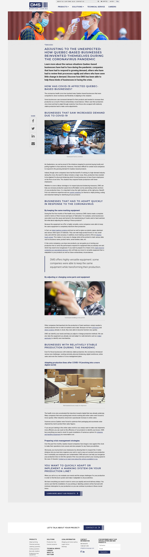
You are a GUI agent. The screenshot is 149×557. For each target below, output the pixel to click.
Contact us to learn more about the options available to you (78, 459)
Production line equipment (34, 554)
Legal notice (65, 544)
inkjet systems (49, 330)
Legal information (68, 539)
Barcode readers (34, 551)
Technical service (96, 7)
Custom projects (52, 544)
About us (60, 1)
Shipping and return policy (70, 542)
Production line (51, 542)
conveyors (95, 328)
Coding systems (34, 549)
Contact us (80, 1)
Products (62, 7)
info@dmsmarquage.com (87, 548)
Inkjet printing (33, 542)
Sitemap (64, 546)
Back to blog (49, 44)
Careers (112, 7)
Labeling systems (34, 546)
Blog (73, 1)
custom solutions (75, 192)
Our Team (67, 1)
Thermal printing (34, 544)
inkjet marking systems (59, 230)
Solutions (77, 7)
